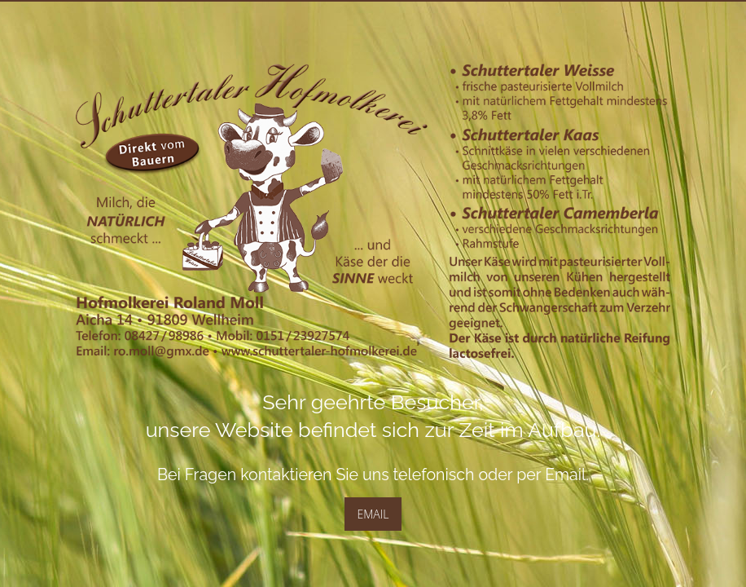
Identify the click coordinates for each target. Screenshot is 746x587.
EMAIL (373, 514)
